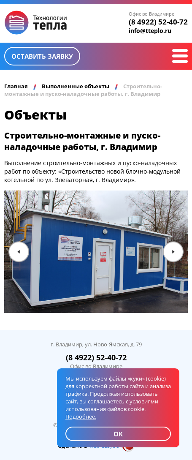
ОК (118, 434)
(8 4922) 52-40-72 (158, 22)
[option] (96, 252)
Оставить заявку (42, 56)
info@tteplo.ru (150, 31)
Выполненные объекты (75, 86)
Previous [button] (18, 252)
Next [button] (173, 252)
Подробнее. (80, 416)
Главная (16, 86)
